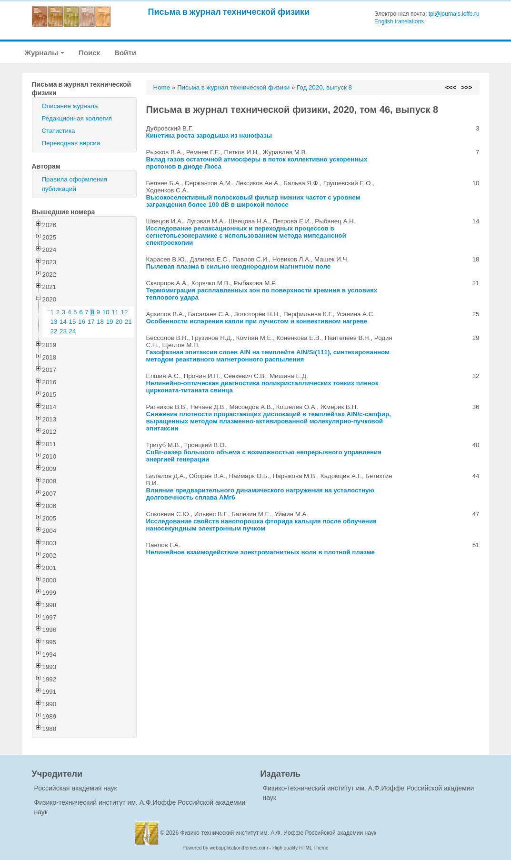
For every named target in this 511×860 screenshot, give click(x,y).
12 (124, 312)
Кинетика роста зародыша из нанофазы (209, 135)
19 (109, 321)
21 (128, 321)
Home (161, 87)
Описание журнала (70, 106)
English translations (399, 21)
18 (100, 321)
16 (81, 321)
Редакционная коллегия (77, 118)
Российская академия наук (75, 788)
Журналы (45, 52)
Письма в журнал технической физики (229, 11)
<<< (450, 87)
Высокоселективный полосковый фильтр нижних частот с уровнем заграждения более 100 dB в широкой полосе (253, 201)
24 (72, 331)
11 (115, 312)
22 (54, 331)
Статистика (58, 130)
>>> (466, 87)
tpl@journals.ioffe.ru (454, 13)
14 (63, 321)
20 (118, 321)
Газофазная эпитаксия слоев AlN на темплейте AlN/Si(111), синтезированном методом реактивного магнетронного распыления (268, 356)
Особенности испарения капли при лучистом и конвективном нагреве (257, 321)
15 (72, 321)
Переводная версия (71, 143)
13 (54, 321)
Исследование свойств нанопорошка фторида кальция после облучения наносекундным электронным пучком (261, 525)
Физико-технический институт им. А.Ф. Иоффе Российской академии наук (278, 833)
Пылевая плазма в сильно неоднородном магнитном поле (238, 266)
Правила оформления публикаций (74, 184)
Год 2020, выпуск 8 (324, 87)
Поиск (89, 52)
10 (106, 312)
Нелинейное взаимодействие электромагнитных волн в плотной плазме (260, 552)
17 (91, 321)
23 (63, 331)
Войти (125, 52)
